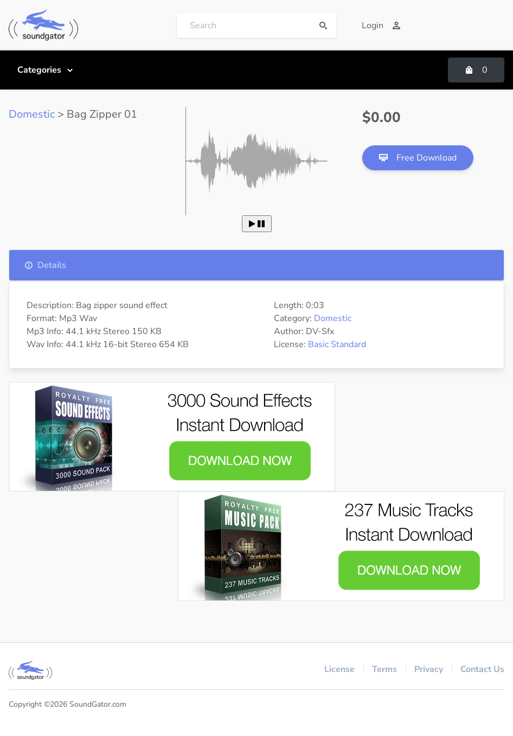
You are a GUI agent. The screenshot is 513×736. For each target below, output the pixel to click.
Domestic (32, 114)
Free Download (418, 158)
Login (381, 25)
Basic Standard (337, 344)
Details (45, 265)
